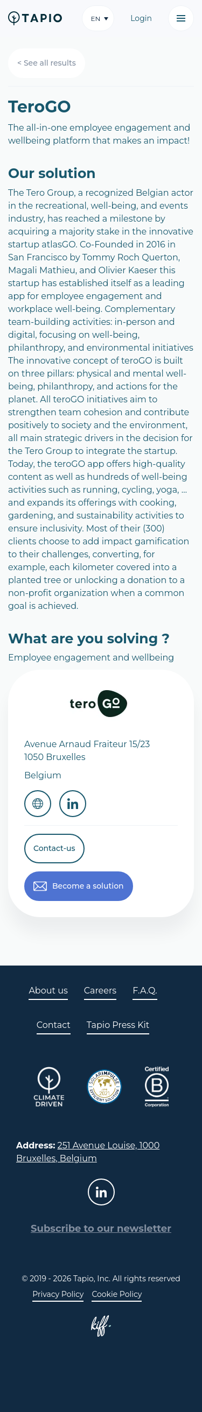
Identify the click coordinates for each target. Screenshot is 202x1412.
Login (141, 18)
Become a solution (88, 886)
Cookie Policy (117, 1294)
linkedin (101, 1192)
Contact (54, 1025)
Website (37, 803)
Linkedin (72, 803)
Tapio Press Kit (118, 1025)
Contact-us (54, 848)
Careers (100, 990)
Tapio (35, 18)
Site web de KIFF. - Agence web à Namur (101, 1326)
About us (48, 990)
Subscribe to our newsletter (101, 1228)
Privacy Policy (57, 1294)
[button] (98, 18)
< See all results (46, 63)
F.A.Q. (145, 990)
